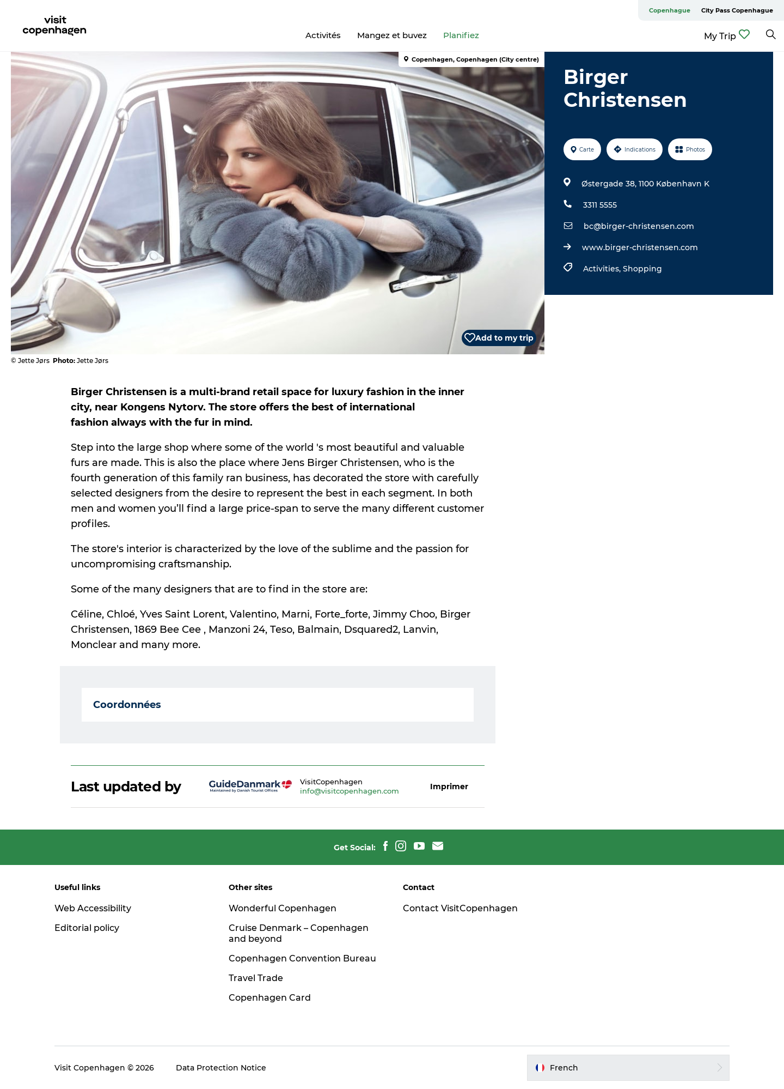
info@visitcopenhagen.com (349, 790)
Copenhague (669, 10)
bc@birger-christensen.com (639, 226)
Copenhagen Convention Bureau (302, 958)
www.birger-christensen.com (640, 247)
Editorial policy (86, 928)
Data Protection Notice (221, 1068)
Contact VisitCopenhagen (460, 908)
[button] (449, 787)
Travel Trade (256, 978)
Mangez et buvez (392, 35)
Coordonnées (127, 705)
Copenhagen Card (270, 998)
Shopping (642, 269)
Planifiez (461, 35)
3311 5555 (600, 205)
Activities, (603, 269)
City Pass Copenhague (737, 10)
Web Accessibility (92, 908)
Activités (323, 35)
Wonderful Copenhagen (282, 908)
